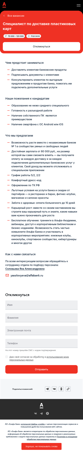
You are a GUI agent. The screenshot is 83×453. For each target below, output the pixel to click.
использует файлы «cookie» (33, 424)
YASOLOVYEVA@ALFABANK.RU (27, 275)
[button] (13, 16)
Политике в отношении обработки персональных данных (52, 437)
